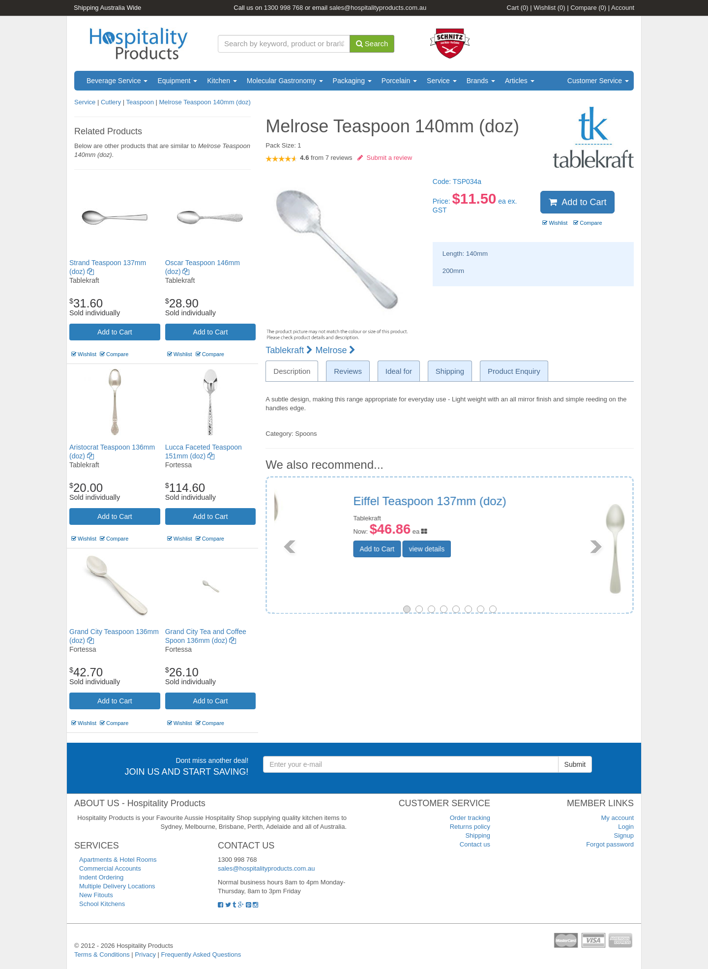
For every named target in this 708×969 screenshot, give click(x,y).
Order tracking (470, 817)
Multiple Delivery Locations (117, 886)
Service (442, 81)
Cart (518, 7)
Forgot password (610, 844)
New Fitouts (96, 895)
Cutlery (112, 102)
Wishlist (549, 7)
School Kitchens (102, 904)
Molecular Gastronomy (285, 81)
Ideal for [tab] (398, 371)
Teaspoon (140, 102)
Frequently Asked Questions (201, 954)
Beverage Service (117, 81)
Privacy (145, 954)
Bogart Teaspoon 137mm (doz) (508, 501)
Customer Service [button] (598, 81)
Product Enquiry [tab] (514, 371)
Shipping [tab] (450, 371)
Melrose (335, 350)
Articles (519, 81)
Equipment (177, 81)
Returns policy (470, 826)
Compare (588, 7)
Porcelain (399, 81)
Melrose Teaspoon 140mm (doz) (205, 102)
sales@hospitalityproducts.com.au (377, 7)
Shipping (477, 835)
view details (500, 549)
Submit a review (384, 157)
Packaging (352, 81)
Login (626, 826)
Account (622, 7)
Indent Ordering (101, 877)
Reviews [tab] (348, 371)
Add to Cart (114, 332)
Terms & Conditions (102, 954)
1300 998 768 (283, 7)
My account (617, 817)
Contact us (475, 844)
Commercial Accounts (110, 868)
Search (372, 43)
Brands (481, 81)
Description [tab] (291, 371)
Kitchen (222, 81)
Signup (624, 835)
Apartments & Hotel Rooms (118, 859)
